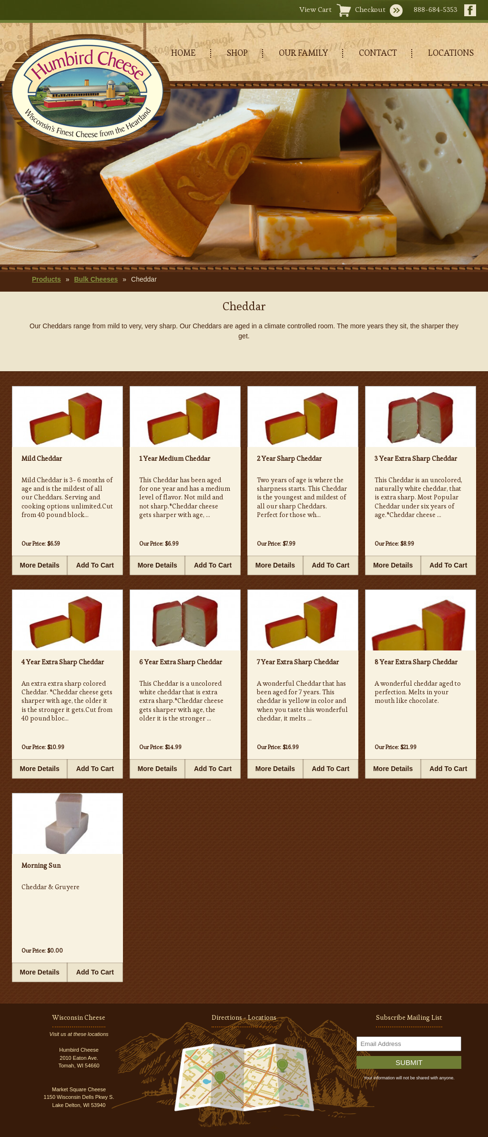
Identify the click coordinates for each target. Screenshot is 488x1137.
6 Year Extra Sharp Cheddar (180, 662)
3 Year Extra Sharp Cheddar (416, 458)
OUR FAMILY (303, 52)
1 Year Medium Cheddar (174, 458)
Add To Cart (95, 565)
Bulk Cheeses (96, 279)
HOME (183, 52)
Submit (409, 1062)
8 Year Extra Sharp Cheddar (416, 662)
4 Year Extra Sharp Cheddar (62, 662)
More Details (40, 565)
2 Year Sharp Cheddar (289, 458)
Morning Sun (41, 865)
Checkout (370, 9)
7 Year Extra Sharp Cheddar (298, 662)
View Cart (315, 9)
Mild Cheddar (41, 458)
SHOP (237, 52)
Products (46, 279)
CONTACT (378, 52)
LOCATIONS (451, 52)
